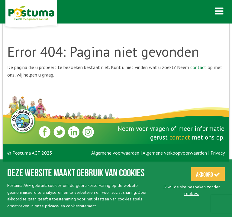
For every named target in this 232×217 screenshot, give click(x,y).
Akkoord (208, 174)
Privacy (218, 153)
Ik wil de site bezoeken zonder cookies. (191, 190)
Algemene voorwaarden (115, 153)
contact (198, 67)
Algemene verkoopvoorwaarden (175, 153)
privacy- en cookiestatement (70, 206)
